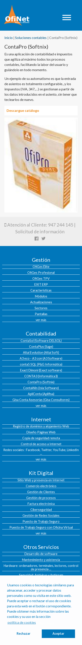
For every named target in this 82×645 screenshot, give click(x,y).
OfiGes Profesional (41, 272)
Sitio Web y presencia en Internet (41, 480)
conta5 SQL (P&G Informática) (41, 364)
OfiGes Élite (41, 267)
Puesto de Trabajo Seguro (41, 521)
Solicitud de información (40, 231)
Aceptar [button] (58, 633)
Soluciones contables (31, 37)
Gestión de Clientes (41, 492)
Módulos (41, 296)
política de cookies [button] (22, 622)
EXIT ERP (41, 284)
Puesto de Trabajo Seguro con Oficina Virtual (41, 527)
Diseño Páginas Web (41, 432)
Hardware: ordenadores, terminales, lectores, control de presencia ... (41, 567)
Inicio (8, 37)
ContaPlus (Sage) (41, 346)
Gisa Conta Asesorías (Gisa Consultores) (41, 400)
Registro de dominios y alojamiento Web (41, 426)
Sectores (41, 308)
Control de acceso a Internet (41, 444)
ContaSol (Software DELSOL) (41, 341)
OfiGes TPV (41, 278)
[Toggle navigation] (66, 18)
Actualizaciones (41, 302)
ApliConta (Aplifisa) (41, 394)
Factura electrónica (41, 504)
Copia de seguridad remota (41, 438)
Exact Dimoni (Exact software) (41, 370)
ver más (41, 320)
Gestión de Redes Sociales (41, 515)
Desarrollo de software (41, 554)
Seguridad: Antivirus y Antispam (41, 575)
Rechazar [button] (23, 633)
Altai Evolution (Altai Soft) (41, 352)
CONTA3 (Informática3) (41, 376)
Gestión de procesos (41, 498)
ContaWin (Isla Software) (41, 388)
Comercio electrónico (41, 486)
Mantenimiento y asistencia (41, 560)
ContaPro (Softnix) (41, 382)
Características (41, 290)
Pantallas (41, 314)
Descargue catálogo (23, 110)
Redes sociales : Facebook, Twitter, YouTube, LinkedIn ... (41, 451)
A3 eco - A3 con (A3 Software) (41, 358)
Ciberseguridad (41, 509)
